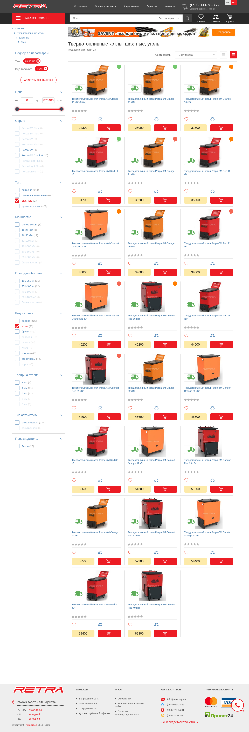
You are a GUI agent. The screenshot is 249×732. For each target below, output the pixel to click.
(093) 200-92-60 (175, 715)
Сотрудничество (88, 708)
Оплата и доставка (105, 6)
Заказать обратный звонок (202, 9)
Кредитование (131, 6)
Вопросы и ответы (89, 698)
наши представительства (178, 722)
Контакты (170, 6)
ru (234, 2)
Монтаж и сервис (88, 703)
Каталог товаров (37, 18)
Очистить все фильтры (38, 79)
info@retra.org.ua (176, 699)
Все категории (166, 18)
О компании (80, 6)
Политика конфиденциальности (127, 713)
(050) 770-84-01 (175, 710)
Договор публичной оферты (94, 713)
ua (228, 2)
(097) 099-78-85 (175, 704)
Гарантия (152, 6)
